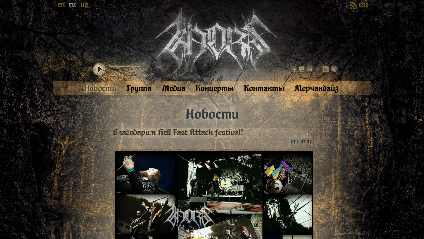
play (99, 69)
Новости (212, 114)
